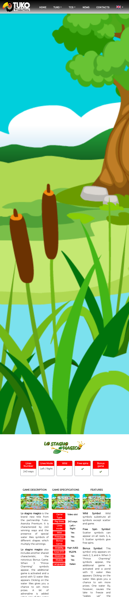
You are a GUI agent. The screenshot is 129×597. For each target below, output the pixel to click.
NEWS (86, 7)
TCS (71, 7)
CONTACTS (102, 7)
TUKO (56, 7)
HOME (42, 7)
